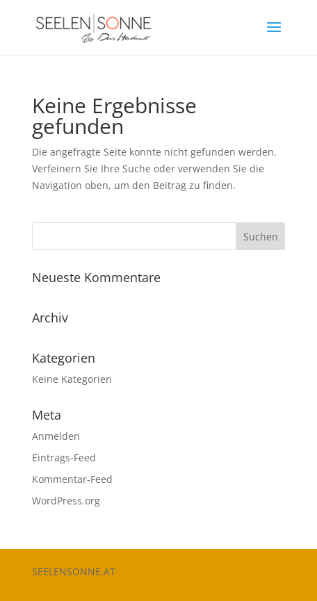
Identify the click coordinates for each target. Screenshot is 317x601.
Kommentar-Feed (72, 479)
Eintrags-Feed (64, 457)
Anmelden (56, 436)
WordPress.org (66, 500)
